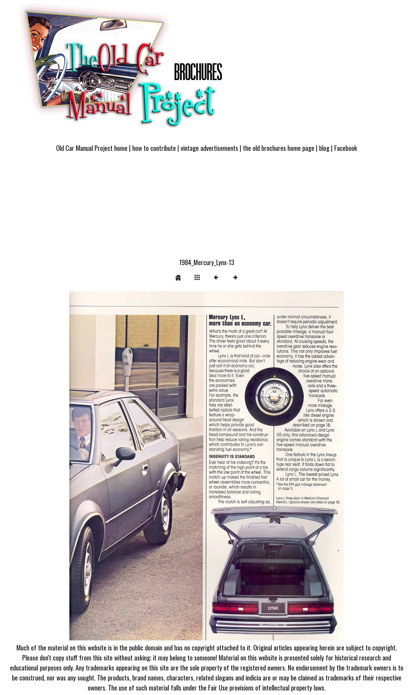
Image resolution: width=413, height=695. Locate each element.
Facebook (345, 148)
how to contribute (154, 148)
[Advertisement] (206, 209)
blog (324, 148)
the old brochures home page (278, 148)
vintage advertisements (209, 148)
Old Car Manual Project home (91, 148)
